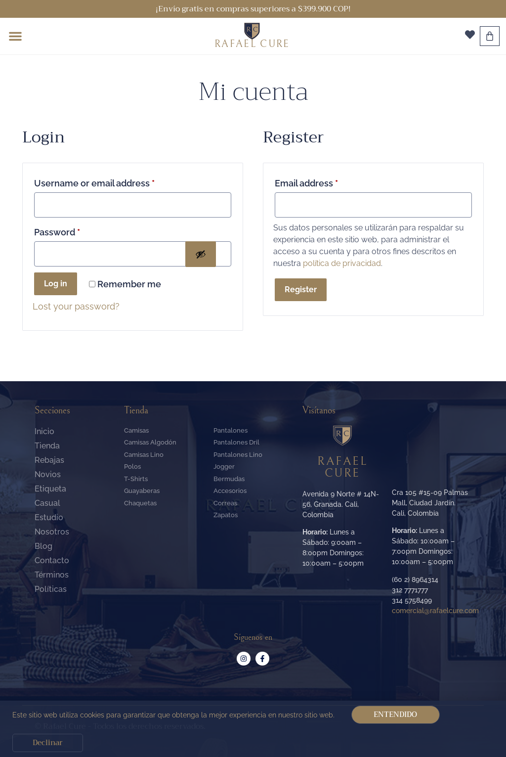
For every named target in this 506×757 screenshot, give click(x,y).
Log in (55, 283)
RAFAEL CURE (252, 44)
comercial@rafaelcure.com (435, 611)
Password (57, 232)
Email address (306, 183)
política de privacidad (342, 263)
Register (301, 289)
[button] (15, 36)
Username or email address (94, 183)
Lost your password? (76, 306)
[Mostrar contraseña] (200, 254)
